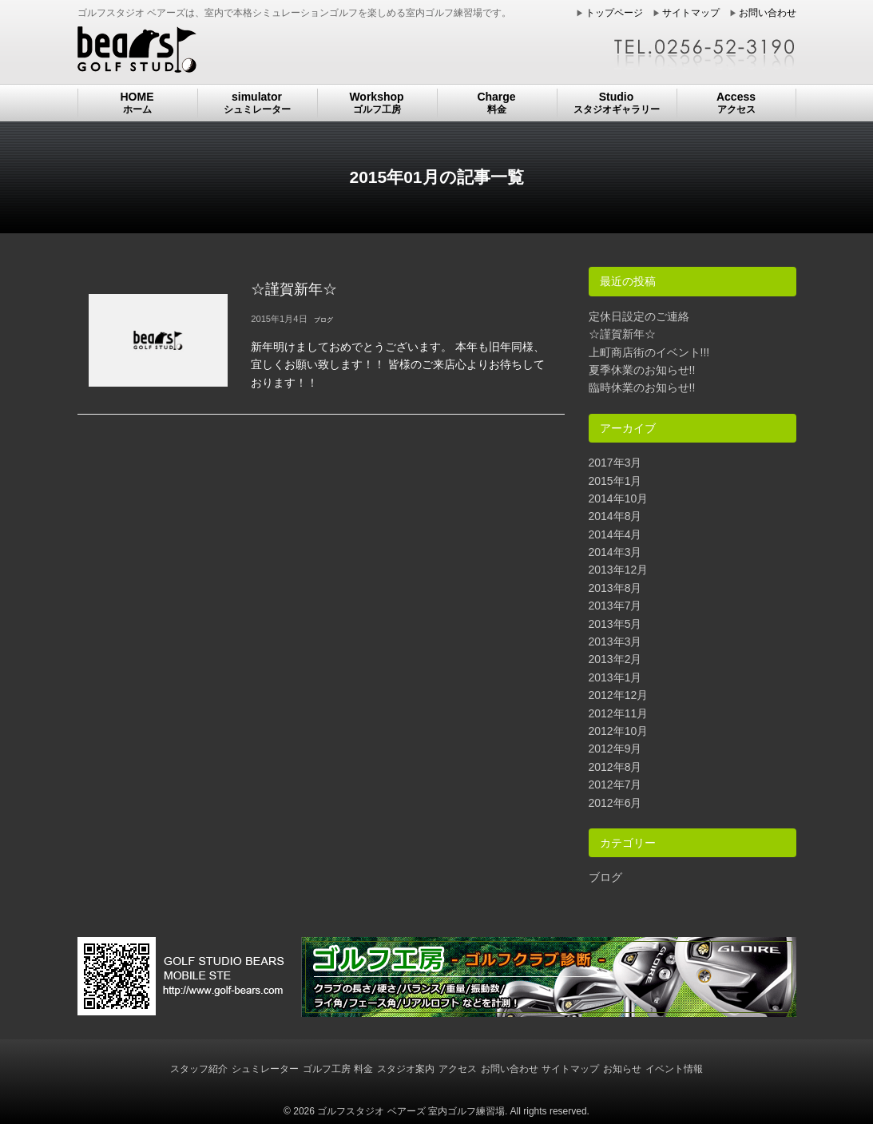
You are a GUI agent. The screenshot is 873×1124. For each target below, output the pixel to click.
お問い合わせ (767, 12)
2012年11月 (619, 713)
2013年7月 (615, 605)
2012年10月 (619, 731)
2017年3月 (615, 462)
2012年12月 (619, 695)
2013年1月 (615, 677)
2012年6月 (615, 802)
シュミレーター (265, 1068)
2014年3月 (615, 552)
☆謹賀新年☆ (622, 334)
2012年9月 (615, 748)
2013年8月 (615, 588)
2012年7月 (615, 784)
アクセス (457, 1068)
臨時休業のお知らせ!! (642, 387)
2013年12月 (619, 569)
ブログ (605, 877)
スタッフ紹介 (199, 1068)
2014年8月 (615, 516)
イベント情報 (674, 1068)
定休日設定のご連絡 (639, 316)
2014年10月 (619, 498)
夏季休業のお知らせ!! (642, 369)
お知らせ (622, 1068)
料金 (363, 1068)
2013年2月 (615, 659)
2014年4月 (615, 534)
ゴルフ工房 (327, 1068)
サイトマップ (691, 12)
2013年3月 (615, 641)
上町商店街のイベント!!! (649, 352)
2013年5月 (615, 624)
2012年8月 (615, 767)
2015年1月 (615, 481)
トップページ (614, 12)
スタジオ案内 (406, 1068)
